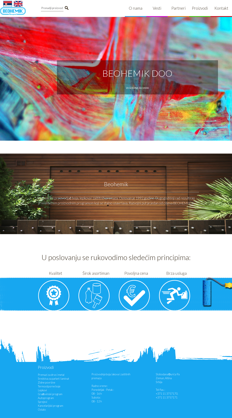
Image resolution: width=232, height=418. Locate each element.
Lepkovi (42, 390)
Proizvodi (200, 8)
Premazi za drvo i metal (51, 374)
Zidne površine (46, 382)
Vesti (157, 8)
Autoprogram (46, 398)
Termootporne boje (49, 386)
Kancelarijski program (50, 405)
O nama (135, 8)
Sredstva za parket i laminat (53, 378)
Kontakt (221, 8)
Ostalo (42, 409)
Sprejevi (42, 401)
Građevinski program (50, 394)
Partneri (178, 8)
